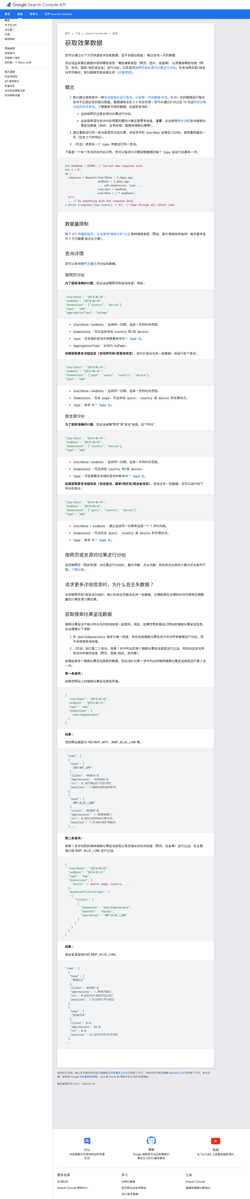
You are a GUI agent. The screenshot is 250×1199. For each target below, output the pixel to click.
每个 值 (131, 339)
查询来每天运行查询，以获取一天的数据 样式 (135, 97)
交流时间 (62, 1181)
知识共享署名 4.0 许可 (117, 1072)
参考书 (34, 14)
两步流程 (184, 121)
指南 (115, 33)
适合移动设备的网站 (133, 1187)
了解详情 (77, 570)
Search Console (195, 1181)
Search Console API (39, 4)
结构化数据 (128, 1181)
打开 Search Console (58, 14)
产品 (77, 33)
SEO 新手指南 (129, 1194)
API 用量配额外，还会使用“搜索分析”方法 (101, 234)
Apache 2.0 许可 (178, 1072)
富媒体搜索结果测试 (198, 1187)
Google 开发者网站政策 (84, 1076)
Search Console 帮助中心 (72, 1187)
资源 (96, 264)
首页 (7, 14)
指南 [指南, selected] (20, 14)
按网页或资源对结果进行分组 (155, 68)
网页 (87, 264)
